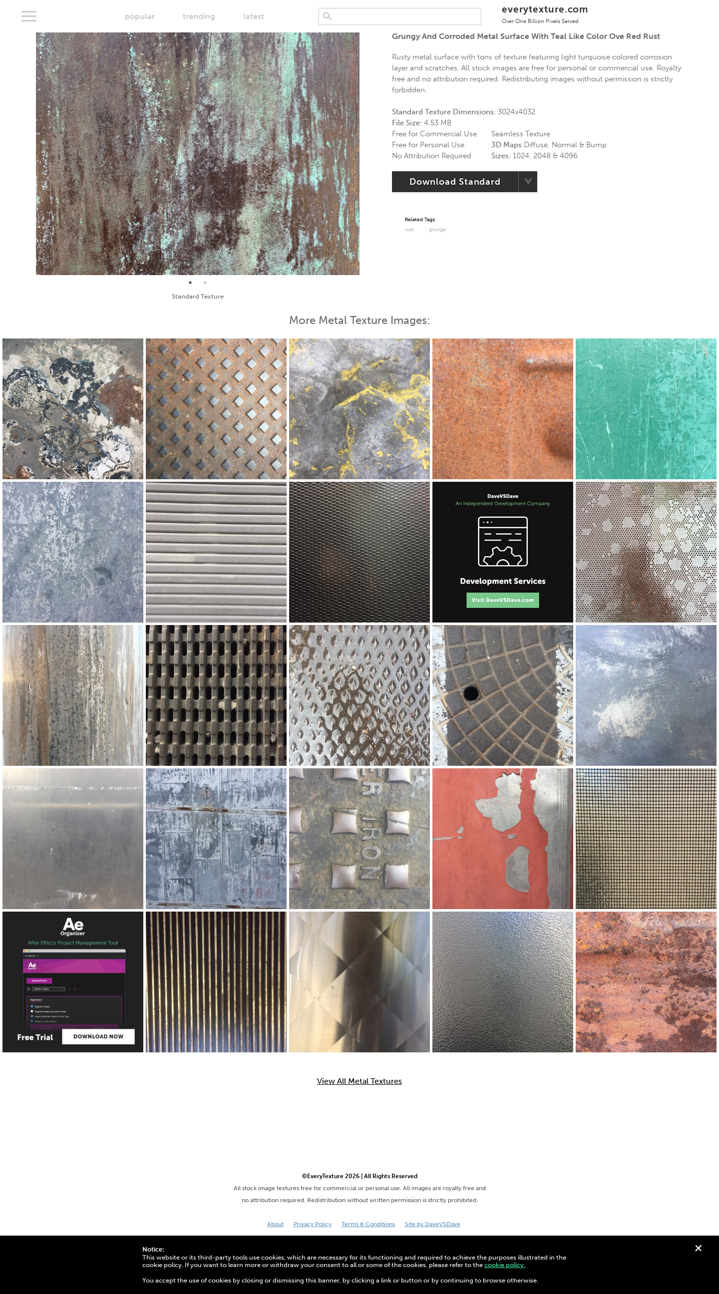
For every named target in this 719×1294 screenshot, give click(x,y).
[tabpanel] (198, 153)
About (275, 1224)
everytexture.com (545, 13)
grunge (437, 230)
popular (140, 16)
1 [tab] (190, 283)
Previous (28, 154)
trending (199, 16)
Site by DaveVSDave (432, 1224)
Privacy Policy (313, 1224)
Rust (409, 230)
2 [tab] (205, 283)
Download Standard (455, 181)
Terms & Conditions (368, 1224)
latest (253, 16)
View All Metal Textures (359, 1081)
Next (367, 154)
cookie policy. (504, 1265)
